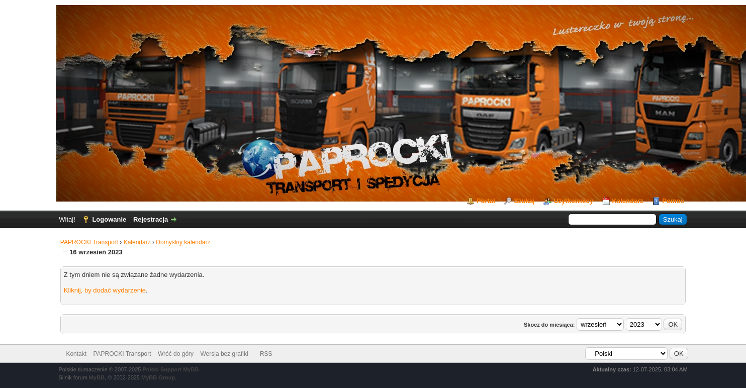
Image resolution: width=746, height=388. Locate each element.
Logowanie (109, 219)
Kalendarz (627, 201)
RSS (266, 353)
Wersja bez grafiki (224, 353)
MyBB (97, 377)
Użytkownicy (573, 201)
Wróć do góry (176, 353)
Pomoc (673, 201)
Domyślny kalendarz (183, 242)
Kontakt (76, 353)
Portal (486, 201)
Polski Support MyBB (171, 369)
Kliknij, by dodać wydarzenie (105, 290)
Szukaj (524, 201)
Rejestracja (150, 219)
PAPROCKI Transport (89, 242)
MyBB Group (158, 377)
